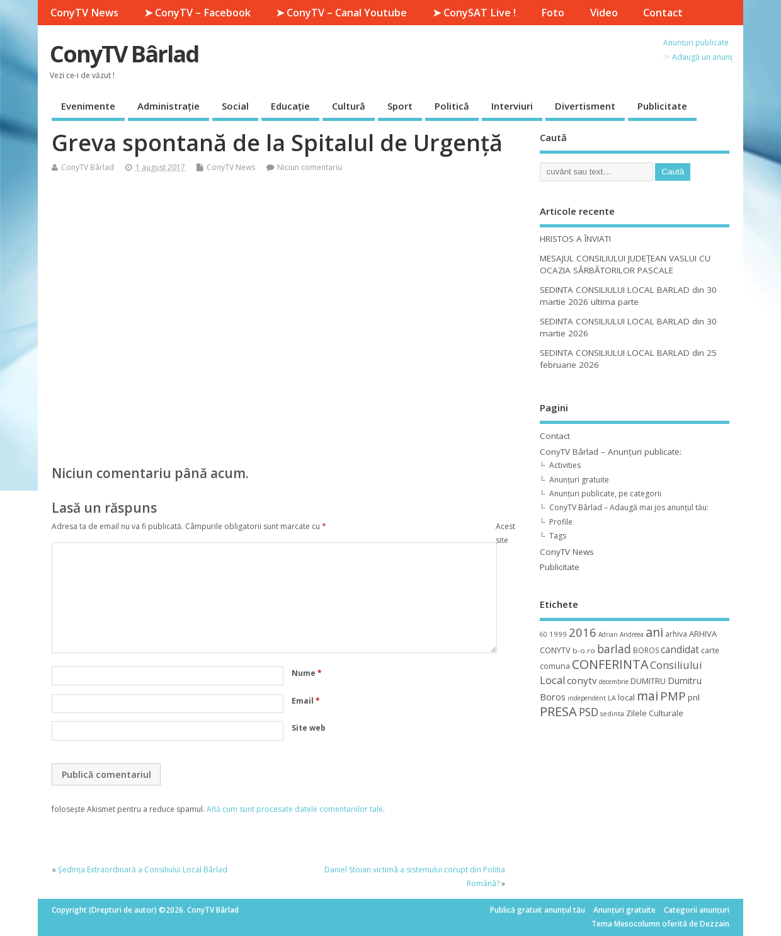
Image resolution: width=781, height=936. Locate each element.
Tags (557, 535)
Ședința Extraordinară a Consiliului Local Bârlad (142, 869)
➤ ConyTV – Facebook (197, 13)
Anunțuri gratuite (579, 479)
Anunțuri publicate (696, 42)
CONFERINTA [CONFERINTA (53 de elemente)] (610, 664)
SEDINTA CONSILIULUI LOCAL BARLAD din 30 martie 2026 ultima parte (628, 295)
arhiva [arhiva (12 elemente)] (676, 634)
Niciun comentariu (309, 167)
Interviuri (512, 106)
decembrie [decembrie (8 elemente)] (614, 681)
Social (235, 106)
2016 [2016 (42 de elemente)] (582, 632)
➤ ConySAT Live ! (474, 13)
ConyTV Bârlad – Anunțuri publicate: (610, 451)
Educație (290, 106)
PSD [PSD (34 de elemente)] (588, 711)
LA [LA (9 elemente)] (612, 697)
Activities (565, 465)
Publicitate (662, 106)
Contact (663, 13)
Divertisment (585, 106)
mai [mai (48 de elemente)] (647, 695)
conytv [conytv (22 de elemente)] (582, 680)
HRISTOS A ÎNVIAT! (575, 238)
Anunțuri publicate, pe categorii (605, 493)
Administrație (168, 106)
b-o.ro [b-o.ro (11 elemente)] (584, 650)
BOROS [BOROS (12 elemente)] (646, 650)
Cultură (348, 106)
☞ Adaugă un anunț (698, 57)
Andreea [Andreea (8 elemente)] (632, 634)
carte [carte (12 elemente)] (710, 650)
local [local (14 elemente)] (626, 697)
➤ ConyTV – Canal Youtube (341, 13)
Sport (400, 106)
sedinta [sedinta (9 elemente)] (612, 713)
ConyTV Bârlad (124, 53)
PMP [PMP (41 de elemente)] (673, 696)
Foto (552, 13)
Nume (307, 673)
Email (306, 700)
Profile (561, 522)
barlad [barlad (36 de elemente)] (614, 648)
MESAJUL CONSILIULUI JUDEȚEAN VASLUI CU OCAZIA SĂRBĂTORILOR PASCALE (625, 264)
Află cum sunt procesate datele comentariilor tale (295, 809)
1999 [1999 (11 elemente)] (558, 634)
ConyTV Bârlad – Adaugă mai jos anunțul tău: (629, 507)
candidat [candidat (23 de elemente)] (680, 649)
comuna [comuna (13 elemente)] (555, 666)
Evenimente (88, 106)
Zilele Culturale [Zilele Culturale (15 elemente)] (654, 713)
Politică (452, 106)
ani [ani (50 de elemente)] (654, 632)
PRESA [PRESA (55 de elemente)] (558, 711)
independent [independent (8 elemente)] (586, 697)
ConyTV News (84, 13)
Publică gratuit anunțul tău (537, 910)
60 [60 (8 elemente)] (543, 634)
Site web (309, 727)
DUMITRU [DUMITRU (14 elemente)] (648, 681)
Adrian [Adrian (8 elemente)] (608, 634)
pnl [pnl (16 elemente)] (694, 697)
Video (604, 13)
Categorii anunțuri (696, 910)
